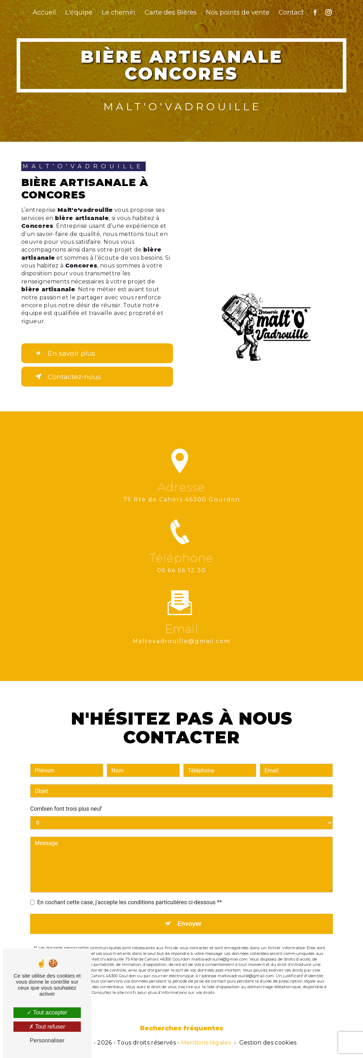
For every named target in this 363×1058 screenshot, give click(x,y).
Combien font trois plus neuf (66, 800)
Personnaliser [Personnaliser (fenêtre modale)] (47, 1040)
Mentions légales (206, 1042)
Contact (291, 12)
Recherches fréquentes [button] (181, 1028)
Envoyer (190, 915)
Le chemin (118, 12)
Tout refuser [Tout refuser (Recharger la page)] (47, 1027)
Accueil (44, 12)
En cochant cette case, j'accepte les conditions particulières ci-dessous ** (129, 894)
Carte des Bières (171, 12)
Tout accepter (47, 1012)
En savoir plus (63, 353)
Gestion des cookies (268, 1042)
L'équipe (79, 12)
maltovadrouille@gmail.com (181, 633)
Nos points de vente (237, 12)
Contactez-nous (66, 377)
